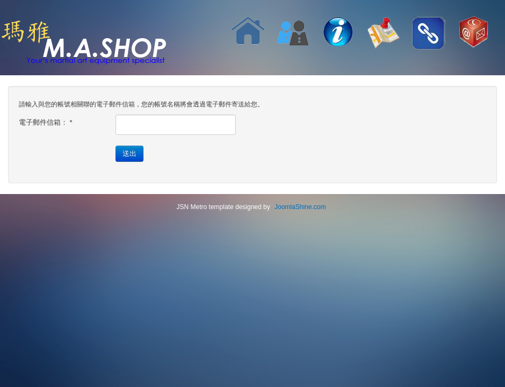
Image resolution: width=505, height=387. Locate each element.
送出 (129, 153)
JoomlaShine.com (300, 207)
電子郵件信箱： (46, 122)
